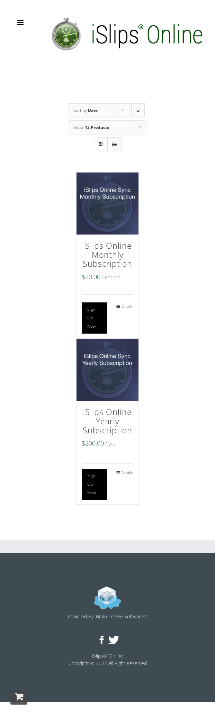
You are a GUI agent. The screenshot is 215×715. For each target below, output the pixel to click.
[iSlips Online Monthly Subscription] (107, 204)
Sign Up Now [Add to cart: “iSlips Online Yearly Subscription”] (91, 484)
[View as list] (114, 144)
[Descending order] (138, 110)
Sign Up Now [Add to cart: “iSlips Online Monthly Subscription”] (91, 317)
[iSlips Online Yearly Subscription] (107, 370)
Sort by (85, 110)
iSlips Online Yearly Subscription (107, 421)
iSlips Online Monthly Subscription (107, 255)
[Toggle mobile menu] (21, 22)
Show (91, 127)
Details (126, 306)
